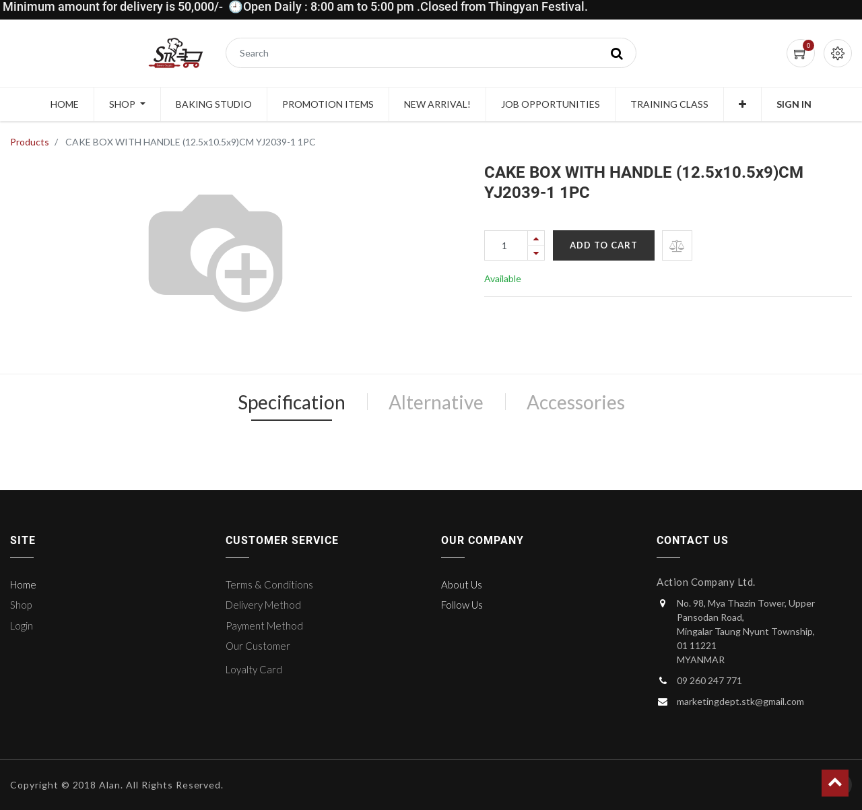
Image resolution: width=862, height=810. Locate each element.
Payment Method (264, 625)
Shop (21, 605)
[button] (742, 104)
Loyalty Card (254, 669)
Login (21, 625)
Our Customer (258, 646)
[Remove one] (536, 253)
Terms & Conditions (269, 584)
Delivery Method (263, 605)
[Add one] (536, 238)
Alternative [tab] (436, 402)
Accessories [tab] (576, 402)
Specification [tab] (291, 402)
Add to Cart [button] (604, 245)
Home (23, 584)
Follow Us (462, 605)
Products (29, 141)
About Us (461, 584)
